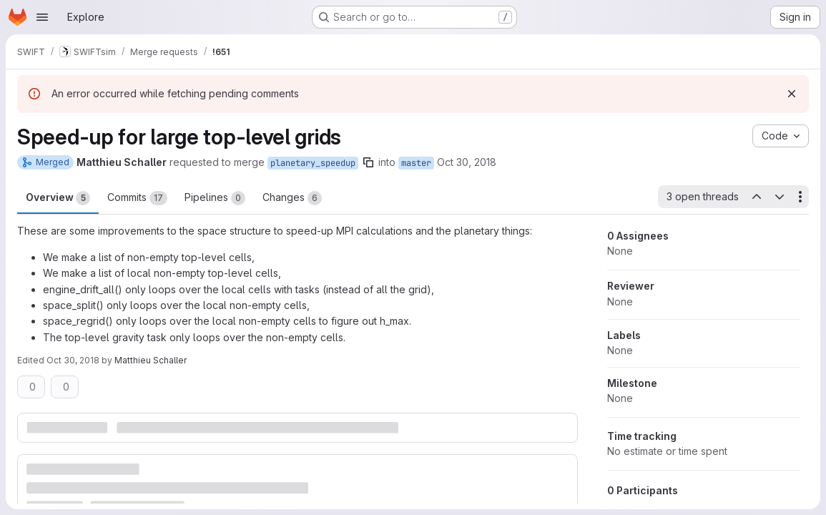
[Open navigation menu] (42, 17)
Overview (58, 198)
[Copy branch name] (368, 162)
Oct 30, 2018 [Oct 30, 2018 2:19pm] (466, 162)
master (416, 163)
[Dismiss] (791, 93)
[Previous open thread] (755, 196)
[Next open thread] (779, 196)
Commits (137, 198)
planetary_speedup (312, 163)
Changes (292, 198)
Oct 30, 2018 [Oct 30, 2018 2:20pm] (72, 360)
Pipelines (215, 198)
